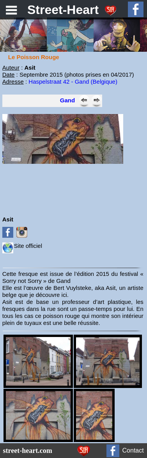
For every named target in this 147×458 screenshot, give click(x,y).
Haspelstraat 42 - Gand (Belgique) (72, 81)
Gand (67, 100)
